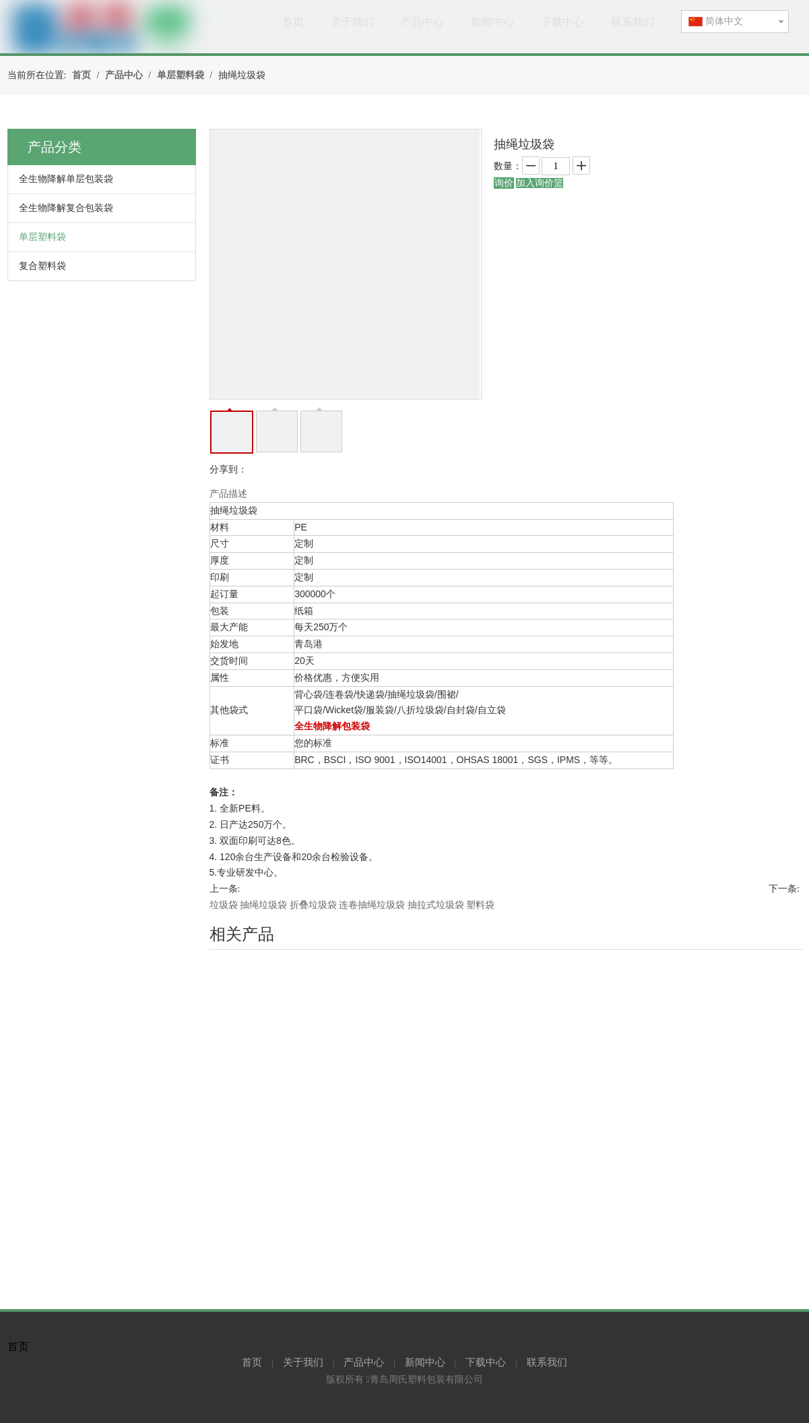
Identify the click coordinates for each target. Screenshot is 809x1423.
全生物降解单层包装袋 (66, 179)
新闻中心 (425, 1362)
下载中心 (485, 1362)
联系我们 (547, 1362)
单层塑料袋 (42, 237)
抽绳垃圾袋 (263, 905)
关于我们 (303, 1362)
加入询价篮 (539, 183)
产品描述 (228, 494)
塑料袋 (480, 905)
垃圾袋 (223, 905)
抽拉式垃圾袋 (436, 905)
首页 (252, 1362)
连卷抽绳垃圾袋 (372, 905)
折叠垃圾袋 (313, 905)
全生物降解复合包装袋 (66, 208)
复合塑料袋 (42, 266)
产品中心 (364, 1362)
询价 (503, 183)
